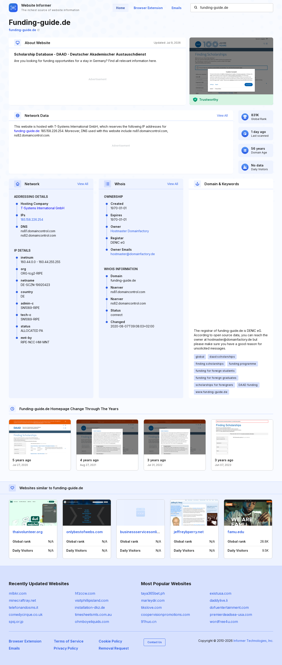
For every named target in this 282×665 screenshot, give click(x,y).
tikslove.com (151, 607)
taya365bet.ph (153, 593)
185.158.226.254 (32, 219)
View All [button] (222, 115)
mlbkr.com (17, 593)
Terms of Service (68, 641)
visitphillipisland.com (91, 600)
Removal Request (114, 648)
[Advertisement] (97, 91)
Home (120, 8)
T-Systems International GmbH (42, 208)
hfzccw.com (85, 593)
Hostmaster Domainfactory (130, 231)
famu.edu (236, 532)
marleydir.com (153, 600)
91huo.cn (148, 621)
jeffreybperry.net (189, 532)
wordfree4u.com (224, 621)
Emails (177, 8)
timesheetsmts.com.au (93, 614)
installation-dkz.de (90, 607)
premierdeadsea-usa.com (231, 614)
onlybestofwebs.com (84, 532)
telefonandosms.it (23, 607)
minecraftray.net (22, 600)
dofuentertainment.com (229, 607)
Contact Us (154, 642)
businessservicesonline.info (144, 532)
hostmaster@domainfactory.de (133, 254)
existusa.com (220, 593)
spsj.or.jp (16, 621)
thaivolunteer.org (28, 532)
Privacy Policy (66, 648)
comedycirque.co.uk (26, 614)
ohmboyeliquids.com (92, 621)
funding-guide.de (24, 30)
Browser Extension (148, 8)
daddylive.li (219, 600)
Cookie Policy (110, 641)
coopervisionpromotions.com (165, 614)
